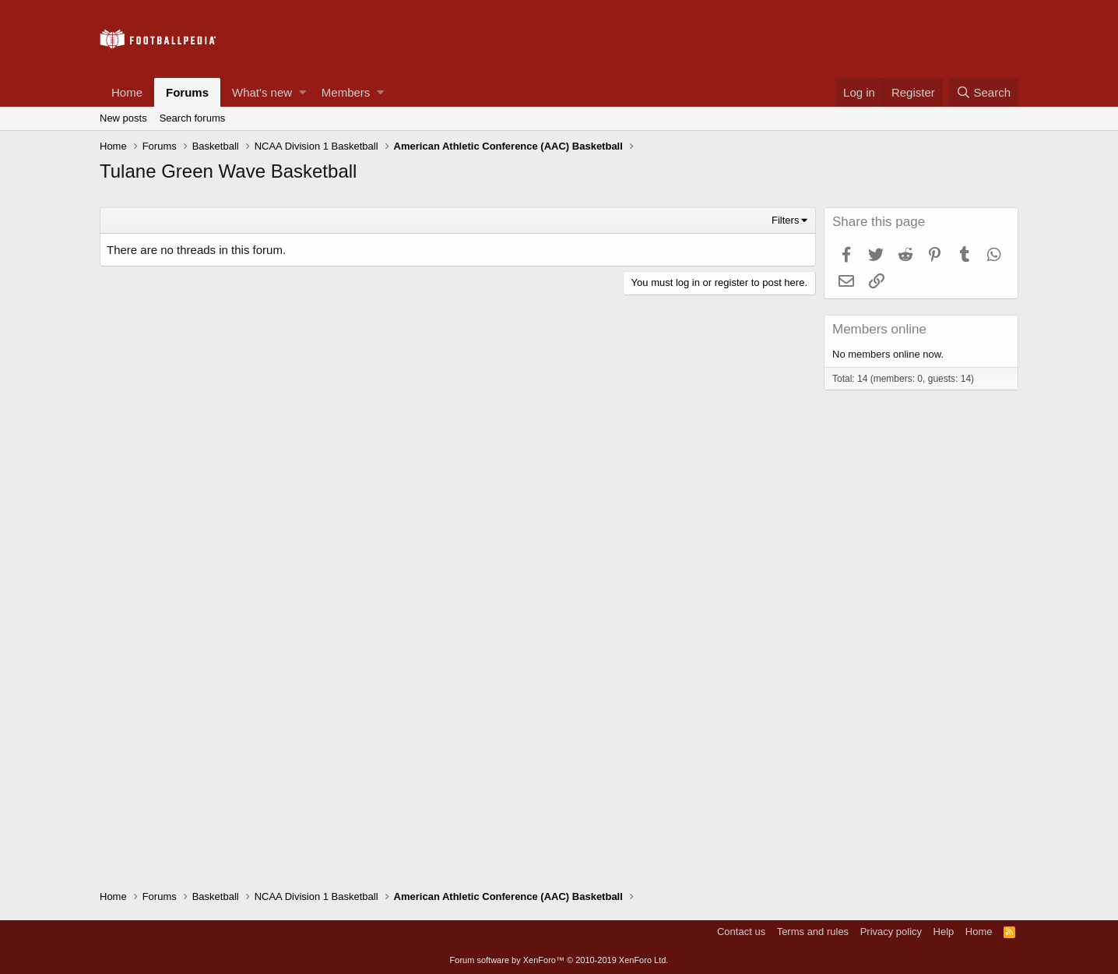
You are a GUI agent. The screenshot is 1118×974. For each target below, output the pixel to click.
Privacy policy (891, 931)
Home (126, 92)
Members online (879, 329)
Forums (187, 92)
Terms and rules (813, 931)
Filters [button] (785, 220)
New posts (123, 118)
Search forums (193, 118)
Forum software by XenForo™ (559, 960)
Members (346, 92)
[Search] (983, 92)
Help (944, 931)
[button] (302, 92)
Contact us (741, 931)
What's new (262, 92)
